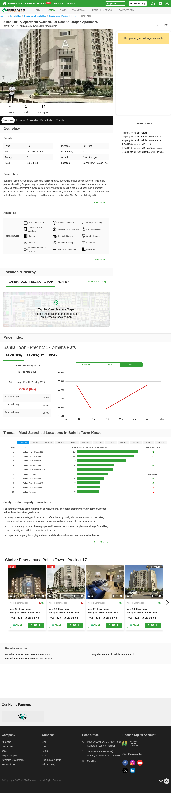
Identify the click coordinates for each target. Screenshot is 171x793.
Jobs (4, 751)
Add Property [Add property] (48, 764)
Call (36, 625)
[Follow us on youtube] (140, 765)
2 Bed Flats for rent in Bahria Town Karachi (142, 148)
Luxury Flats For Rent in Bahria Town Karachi (112, 654)
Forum (45, 751)
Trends (60, 120)
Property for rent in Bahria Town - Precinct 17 (143, 140)
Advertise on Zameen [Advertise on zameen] (13, 760)
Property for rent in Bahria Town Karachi (141, 136)
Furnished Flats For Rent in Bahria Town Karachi (28, 654)
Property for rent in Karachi (135, 132)
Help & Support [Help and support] (9, 755)
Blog (44, 742)
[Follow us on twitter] (126, 773)
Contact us (7, 746)
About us (6, 742)
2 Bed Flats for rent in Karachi (136, 144)
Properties (15, 3)
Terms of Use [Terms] (8, 764)
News (45, 746)
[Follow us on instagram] (133, 765)
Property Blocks (38, 3)
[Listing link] (27, 597)
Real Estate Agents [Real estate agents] (51, 760)
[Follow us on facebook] (126, 765)
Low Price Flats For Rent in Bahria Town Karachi (28, 658)
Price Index (47, 120)
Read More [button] (101, 202)
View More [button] (101, 259)
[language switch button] (152, 3)
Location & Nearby (27, 120)
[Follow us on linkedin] (133, 773)
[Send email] (18, 625)
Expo (44, 755)
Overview (8, 120)
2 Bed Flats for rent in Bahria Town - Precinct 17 (143, 152)
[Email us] (102, 762)
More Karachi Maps (98, 281)
